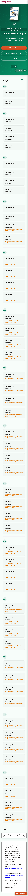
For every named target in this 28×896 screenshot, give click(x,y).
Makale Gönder (14, 48)
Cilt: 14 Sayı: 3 (9, 328)
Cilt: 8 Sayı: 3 (9, 675)
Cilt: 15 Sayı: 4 (9, 258)
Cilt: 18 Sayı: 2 (9, 136)
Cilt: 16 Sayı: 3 (9, 216)
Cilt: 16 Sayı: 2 (9, 225)
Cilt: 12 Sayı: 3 (9, 444)
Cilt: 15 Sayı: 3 (9, 270)
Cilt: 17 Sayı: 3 (9, 172)
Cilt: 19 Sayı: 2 (9, 92)
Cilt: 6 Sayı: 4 (9, 778)
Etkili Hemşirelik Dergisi (14, 33)
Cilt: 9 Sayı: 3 (9, 617)
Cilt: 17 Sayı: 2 (9, 181)
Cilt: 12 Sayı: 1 (9, 468)
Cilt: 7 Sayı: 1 (9, 757)
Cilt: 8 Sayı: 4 (9, 663)
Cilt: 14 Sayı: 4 (9, 316)
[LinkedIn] (18, 835)
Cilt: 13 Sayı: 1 (9, 410)
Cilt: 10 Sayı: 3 (9, 559)
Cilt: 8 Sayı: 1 (9, 699)
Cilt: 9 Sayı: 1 (9, 641)
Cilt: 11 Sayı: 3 (9, 502)
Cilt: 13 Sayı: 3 (9, 386)
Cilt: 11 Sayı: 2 (9, 514)
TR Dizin (14, 66)
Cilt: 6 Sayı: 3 (9, 790)
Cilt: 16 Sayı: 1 (9, 237)
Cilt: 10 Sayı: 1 (9, 583)
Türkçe (20, 2)
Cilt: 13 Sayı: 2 (9, 398)
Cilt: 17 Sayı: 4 (9, 163)
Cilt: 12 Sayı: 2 (9, 456)
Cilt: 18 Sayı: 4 (9, 119)
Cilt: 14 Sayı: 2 (9, 340)
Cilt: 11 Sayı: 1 (9, 526)
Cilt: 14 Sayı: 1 (9, 352)
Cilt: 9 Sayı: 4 (9, 605)
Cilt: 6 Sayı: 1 (9, 815)
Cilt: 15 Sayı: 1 (9, 294)
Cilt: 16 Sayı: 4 (9, 207)
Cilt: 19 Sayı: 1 (9, 101)
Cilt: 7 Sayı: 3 (9, 733)
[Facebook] (4, 835)
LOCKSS (20, 80)
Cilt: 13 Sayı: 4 (9, 374)
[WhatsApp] (9, 835)
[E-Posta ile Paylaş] (23, 835)
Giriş (25, 2)
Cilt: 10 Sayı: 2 (9, 571)
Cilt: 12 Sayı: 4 (9, 432)
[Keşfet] (14, 59)
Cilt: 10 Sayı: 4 (9, 547)
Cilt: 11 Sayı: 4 (9, 489)
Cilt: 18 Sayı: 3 (9, 128)
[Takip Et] (19, 70)
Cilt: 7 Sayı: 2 (9, 745)
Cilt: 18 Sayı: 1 (9, 145)
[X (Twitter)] (14, 835)
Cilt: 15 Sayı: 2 (9, 282)
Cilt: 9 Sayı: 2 (9, 629)
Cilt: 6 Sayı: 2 (9, 802)
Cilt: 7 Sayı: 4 (9, 721)
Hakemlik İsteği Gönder (14, 53)
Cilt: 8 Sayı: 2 (9, 687)
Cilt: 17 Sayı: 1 (9, 189)
